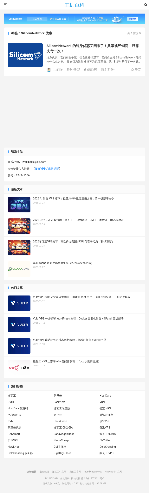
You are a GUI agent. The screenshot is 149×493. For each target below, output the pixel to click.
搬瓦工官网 (75, 471)
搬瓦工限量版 (62, 408)
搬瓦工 (12, 395)
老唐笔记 (44, 471)
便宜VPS (90, 69)
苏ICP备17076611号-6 (92, 478)
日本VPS (13, 440)
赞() (136, 69)
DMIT (11, 402)
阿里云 (58, 414)
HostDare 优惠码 (18, 408)
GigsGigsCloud (63, 453)
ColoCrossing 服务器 (20, 453)
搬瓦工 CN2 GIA (63, 427)
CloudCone (60, 421)
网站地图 (76, 478)
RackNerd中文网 (113, 471)
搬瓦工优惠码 (108, 433)
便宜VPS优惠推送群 (47, 168)
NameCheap (61, 440)
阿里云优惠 (14, 427)
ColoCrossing (108, 446)
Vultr (102, 402)
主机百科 (74, 5)
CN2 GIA (105, 440)
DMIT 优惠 (60, 446)
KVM (11, 421)
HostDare (105, 395)
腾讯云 (58, 395)
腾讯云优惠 (106, 414)
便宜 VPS (105, 408)
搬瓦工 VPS (106, 453)
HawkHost (14, 446)
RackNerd (60, 402)
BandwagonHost (64, 433)
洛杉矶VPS (14, 414)
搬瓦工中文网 (59, 471)
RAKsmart (14, 433)
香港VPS (105, 427)
